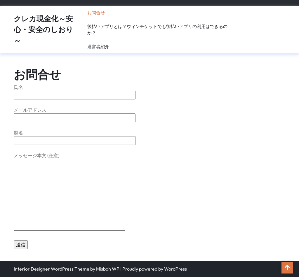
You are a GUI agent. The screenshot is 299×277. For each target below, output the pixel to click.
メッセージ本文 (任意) (69, 192)
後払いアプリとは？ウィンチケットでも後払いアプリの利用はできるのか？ (157, 30)
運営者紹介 (98, 46)
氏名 (74, 91)
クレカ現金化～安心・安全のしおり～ (43, 29)
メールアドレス (74, 114)
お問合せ (96, 12)
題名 (74, 136)
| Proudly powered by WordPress (153, 269)
